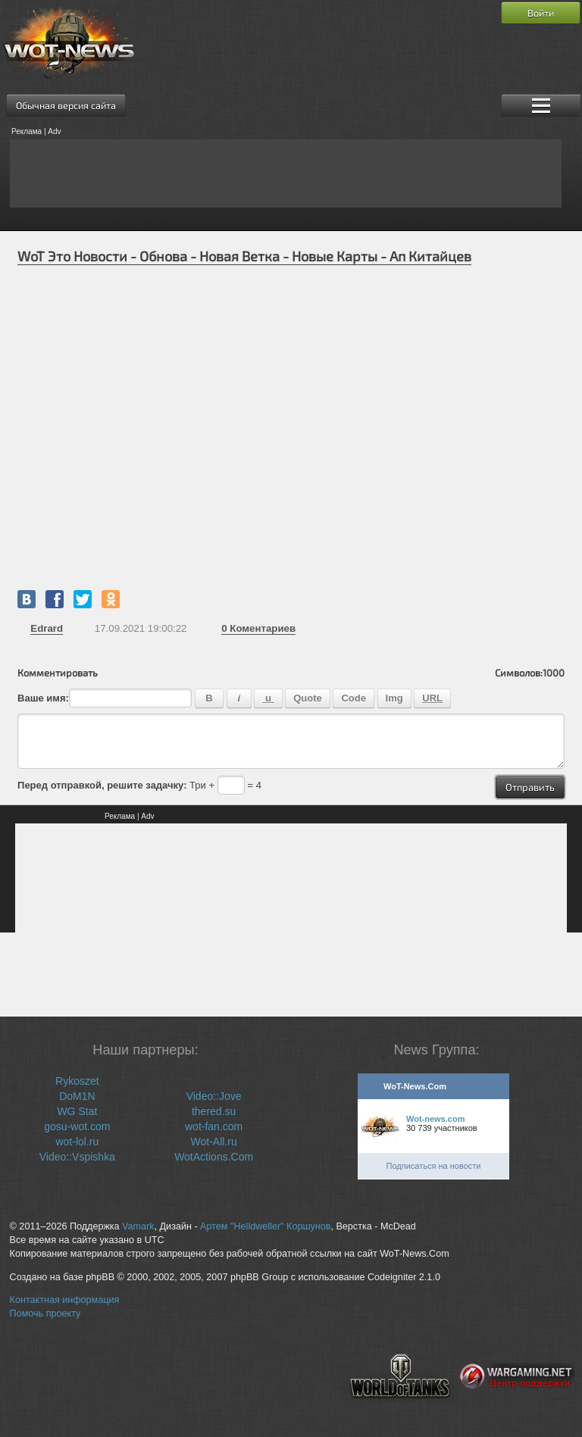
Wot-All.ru (214, 1142)
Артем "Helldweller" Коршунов (265, 1226)
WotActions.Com (213, 1157)
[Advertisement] (286, 173)
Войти (540, 13)
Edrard (46, 628)
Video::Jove (214, 1096)
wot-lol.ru (77, 1142)
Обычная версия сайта (66, 105)
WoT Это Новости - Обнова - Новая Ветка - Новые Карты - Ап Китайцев (244, 256)
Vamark (138, 1226)
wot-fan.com (213, 1126)
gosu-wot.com (77, 1126)
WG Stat (77, 1111)
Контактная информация (65, 1300)
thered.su (214, 1111)
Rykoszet (77, 1081)
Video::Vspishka (77, 1157)
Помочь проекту (45, 1313)
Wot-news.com (435, 1118)
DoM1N (77, 1096)
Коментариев (258, 628)
